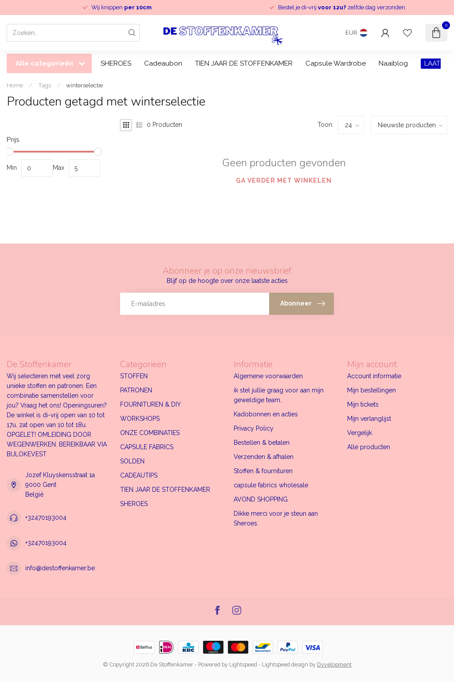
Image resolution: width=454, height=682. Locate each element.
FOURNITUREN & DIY (150, 404)
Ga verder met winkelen (284, 180)
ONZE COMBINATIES (150, 432)
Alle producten (368, 447)
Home (15, 85)
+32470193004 (46, 517)
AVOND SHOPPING (261, 499)
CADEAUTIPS (138, 475)
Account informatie (374, 376)
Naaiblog (393, 63)
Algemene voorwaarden (268, 376)
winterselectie (84, 85)
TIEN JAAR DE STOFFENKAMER (244, 63)
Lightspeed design (285, 664)
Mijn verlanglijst (369, 418)
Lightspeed (243, 664)
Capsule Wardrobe (335, 63)
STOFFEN (134, 376)
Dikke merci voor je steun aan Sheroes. (276, 518)
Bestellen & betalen (262, 442)
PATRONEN (136, 390)
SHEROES (116, 63)
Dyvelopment (334, 664)
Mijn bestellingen (371, 390)
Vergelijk (359, 432)
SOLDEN (132, 461)
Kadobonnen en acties (266, 414)
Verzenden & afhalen (264, 456)
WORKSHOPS (140, 418)
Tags (44, 85)
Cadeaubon (163, 63)
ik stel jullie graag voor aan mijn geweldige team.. (279, 395)
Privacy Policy (254, 428)
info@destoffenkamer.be (60, 568)
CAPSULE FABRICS (146, 447)
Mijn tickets (363, 404)
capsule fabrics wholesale (271, 485)
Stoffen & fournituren (263, 470)
